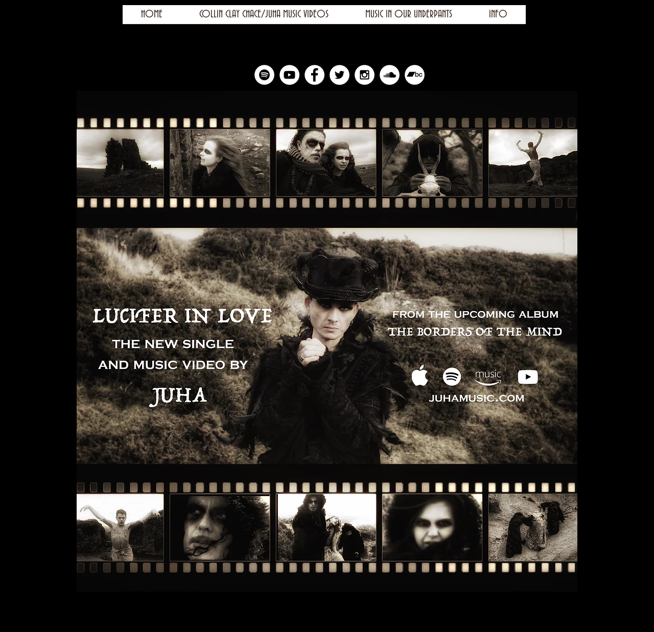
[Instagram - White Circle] (365, 75)
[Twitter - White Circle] (339, 75)
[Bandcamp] (415, 75)
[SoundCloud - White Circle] (390, 75)
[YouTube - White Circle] (289, 75)
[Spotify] (264, 75)
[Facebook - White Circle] (314, 75)
